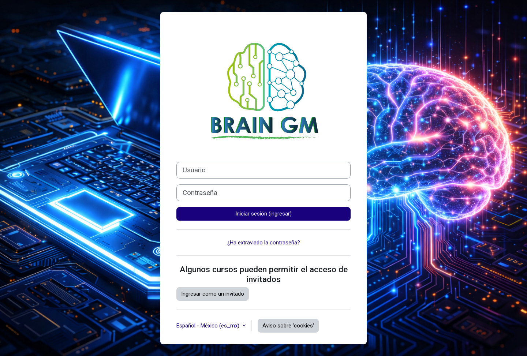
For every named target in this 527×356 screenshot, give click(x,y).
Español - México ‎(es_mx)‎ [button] (208, 325)
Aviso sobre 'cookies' (288, 325)
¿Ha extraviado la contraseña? (263, 242)
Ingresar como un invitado (212, 294)
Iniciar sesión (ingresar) (263, 213)
